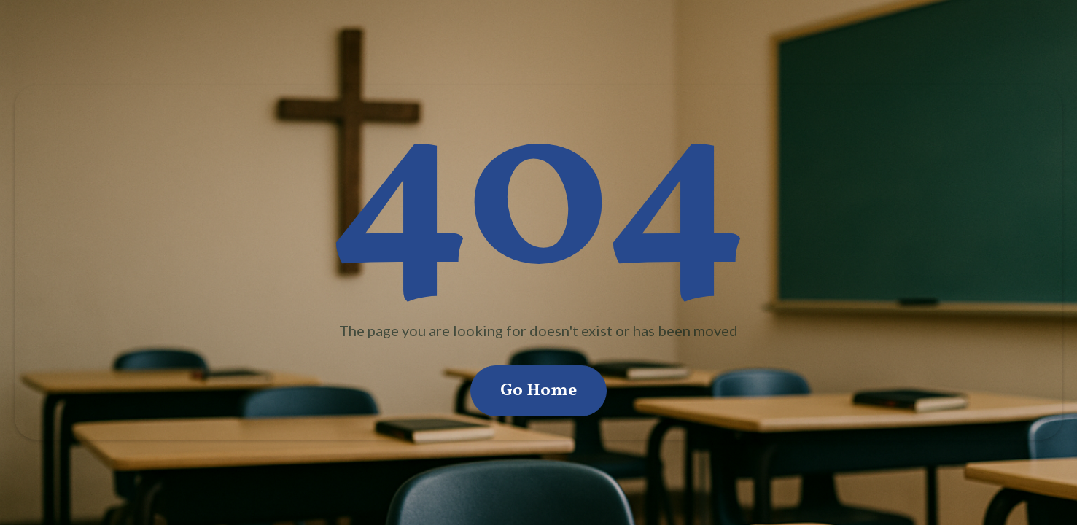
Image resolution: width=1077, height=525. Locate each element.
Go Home (538, 390)
